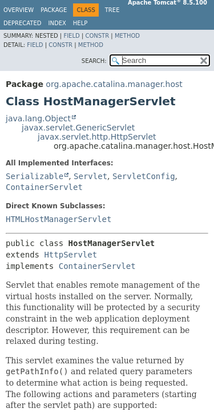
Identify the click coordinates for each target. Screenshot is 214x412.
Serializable (34, 176)
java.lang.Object (38, 118)
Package (54, 10)
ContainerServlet (44, 187)
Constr (97, 36)
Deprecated (22, 23)
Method (127, 36)
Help (80, 23)
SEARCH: (94, 61)
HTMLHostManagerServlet (58, 219)
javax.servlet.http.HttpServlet (97, 136)
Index (57, 23)
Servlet (90, 176)
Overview (18, 10)
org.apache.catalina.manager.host (114, 84)
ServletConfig (143, 176)
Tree (112, 10)
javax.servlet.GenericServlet (78, 127)
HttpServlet (70, 254)
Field (71, 36)
